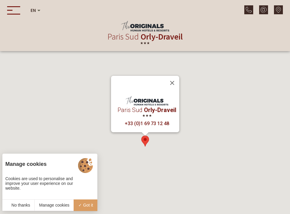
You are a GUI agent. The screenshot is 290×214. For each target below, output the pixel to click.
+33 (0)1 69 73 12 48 (147, 123)
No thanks (18, 205)
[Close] (172, 83)
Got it (85, 205)
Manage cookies (54, 205)
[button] (145, 141)
